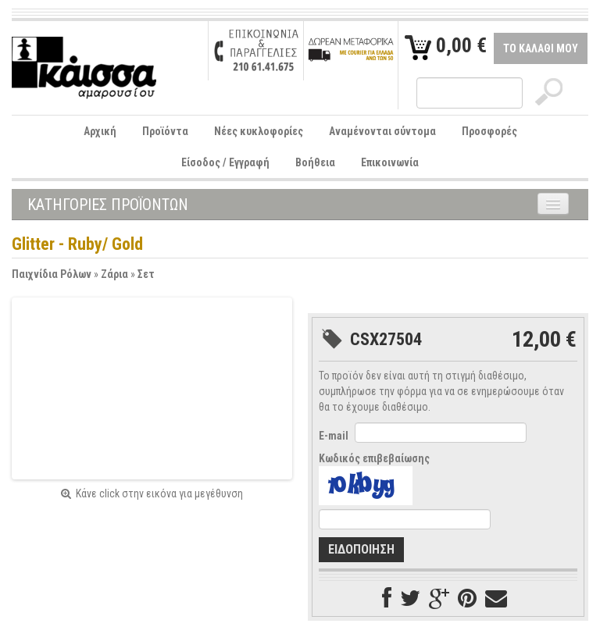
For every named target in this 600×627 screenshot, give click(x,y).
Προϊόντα (165, 131)
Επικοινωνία (390, 162)
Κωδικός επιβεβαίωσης (374, 458)
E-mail (333, 435)
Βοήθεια (315, 162)
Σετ (146, 274)
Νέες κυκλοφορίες (258, 131)
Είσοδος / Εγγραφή (225, 162)
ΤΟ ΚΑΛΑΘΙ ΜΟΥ (540, 48)
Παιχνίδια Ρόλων (51, 274)
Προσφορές (489, 131)
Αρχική (100, 131)
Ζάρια (114, 274)
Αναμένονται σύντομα (382, 131)
